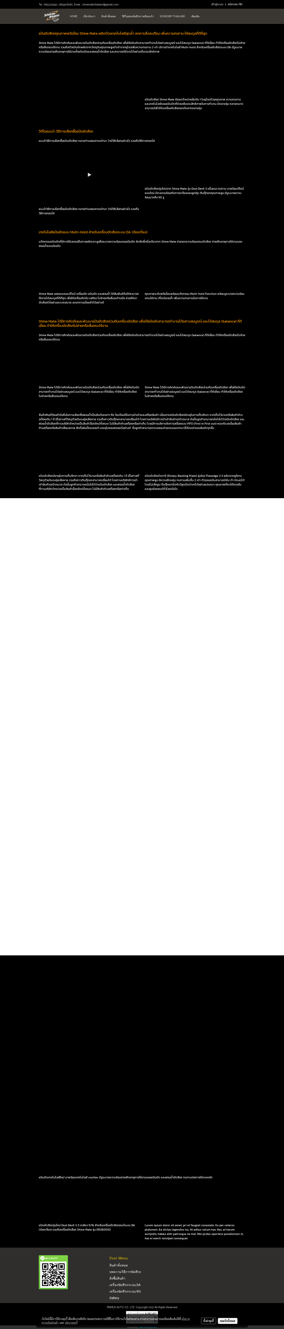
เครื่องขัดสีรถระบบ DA (125, 1285)
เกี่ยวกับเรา (89, 16)
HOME (73, 16)
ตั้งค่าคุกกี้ (208, 1320)
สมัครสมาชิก (235, 4)
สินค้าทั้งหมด (108, 16)
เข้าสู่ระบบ (217, 4)
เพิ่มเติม (195, 16)
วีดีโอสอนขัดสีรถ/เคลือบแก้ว (138, 16)
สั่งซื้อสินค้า (117, 1278)
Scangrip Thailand (172, 16)
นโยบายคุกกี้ (71, 1322)
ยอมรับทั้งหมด (227, 1320)
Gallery (114, 1298)
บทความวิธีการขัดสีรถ (125, 1272)
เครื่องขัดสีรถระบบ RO (125, 1291)
